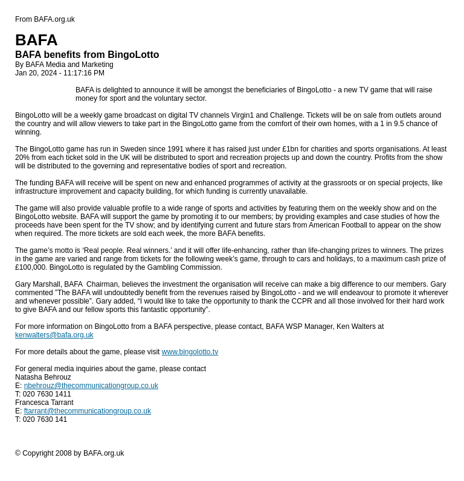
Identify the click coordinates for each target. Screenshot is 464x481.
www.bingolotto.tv (190, 352)
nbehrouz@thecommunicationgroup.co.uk (91, 385)
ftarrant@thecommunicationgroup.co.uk (87, 411)
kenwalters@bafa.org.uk (54, 335)
